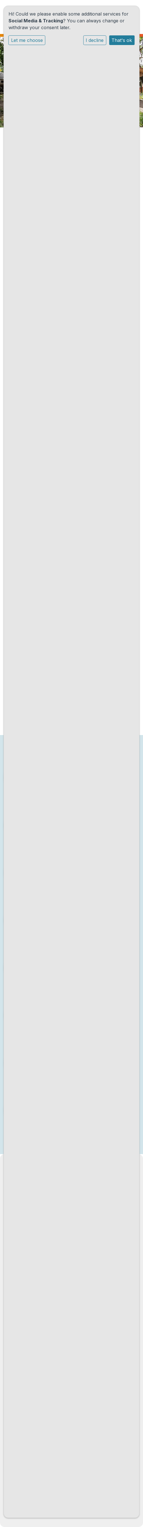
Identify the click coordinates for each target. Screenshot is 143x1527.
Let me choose (27, 40)
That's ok (122, 40)
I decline (95, 40)
